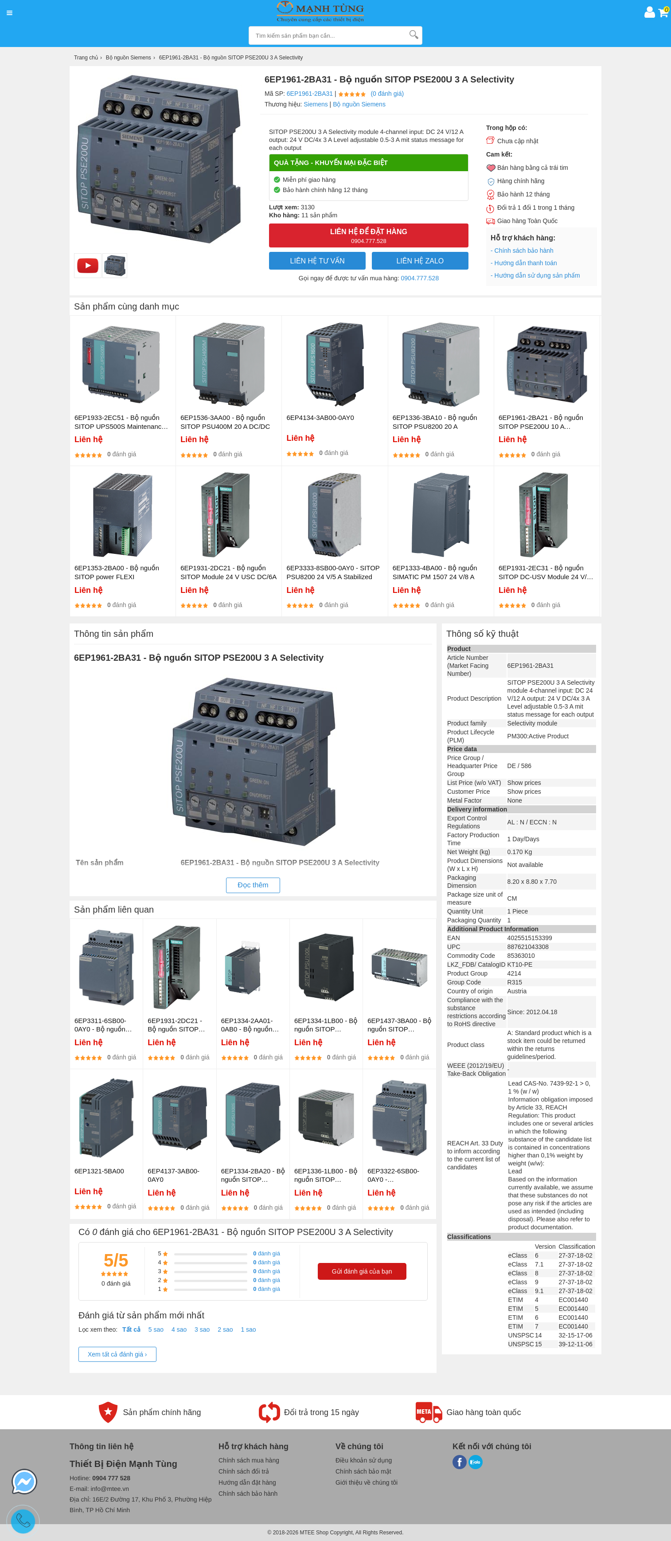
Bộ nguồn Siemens (359, 104)
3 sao (202, 1329)
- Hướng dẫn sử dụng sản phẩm (535, 275)
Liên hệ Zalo (420, 261)
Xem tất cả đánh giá (117, 1354)
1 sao (248, 1329)
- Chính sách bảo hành (522, 250)
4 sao (179, 1329)
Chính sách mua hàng (248, 1460)
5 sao (156, 1329)
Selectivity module (532, 723)
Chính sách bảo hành (247, 1493)
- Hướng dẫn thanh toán (524, 263)
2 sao (225, 1329)
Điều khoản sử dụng (364, 1460)
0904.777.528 (420, 278)
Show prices (524, 782)
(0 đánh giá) (387, 93)
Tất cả (131, 1329)
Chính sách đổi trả (243, 1471)
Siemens (316, 104)
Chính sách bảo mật (363, 1471)
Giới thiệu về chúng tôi (367, 1482)
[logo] (328, 12)
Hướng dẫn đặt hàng (247, 1482)
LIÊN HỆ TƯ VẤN (317, 261)
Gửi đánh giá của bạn (362, 1271)
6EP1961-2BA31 (310, 93)
